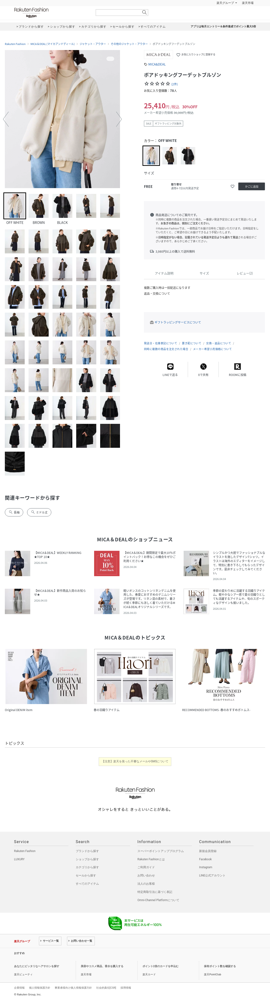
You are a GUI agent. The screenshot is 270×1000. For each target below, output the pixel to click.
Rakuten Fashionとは (151, 859)
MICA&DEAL (157, 64)
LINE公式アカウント (212, 875)
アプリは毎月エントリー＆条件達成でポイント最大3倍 (223, 26)
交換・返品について (218, 343)
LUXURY (19, 859)
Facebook (205, 859)
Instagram (205, 867)
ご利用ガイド (146, 867)
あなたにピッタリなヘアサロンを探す (36, 966)
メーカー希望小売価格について (212, 349)
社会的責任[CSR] (106, 987)
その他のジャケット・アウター (129, 44)
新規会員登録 (208, 851)
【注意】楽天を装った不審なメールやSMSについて (135, 761)
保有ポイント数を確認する (220, 966)
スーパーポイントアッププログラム (160, 851)
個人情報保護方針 (39, 987)
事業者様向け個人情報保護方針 (73, 987)
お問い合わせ (146, 875)
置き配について (191, 343)
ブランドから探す (87, 851)
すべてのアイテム (87, 883)
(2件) (174, 84)
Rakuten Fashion (51, 12)
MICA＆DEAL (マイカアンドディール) (52, 44)
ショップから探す (87, 859)
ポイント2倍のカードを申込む (160, 966)
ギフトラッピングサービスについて (178, 322)
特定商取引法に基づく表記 (154, 892)
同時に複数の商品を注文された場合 (166, 349)
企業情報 (19, 987)
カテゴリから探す (87, 867)
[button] (6, 119)
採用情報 (125, 987)
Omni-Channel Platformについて (158, 900)
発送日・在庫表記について (160, 343)
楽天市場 (248, 3)
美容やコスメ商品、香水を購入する (102, 966)
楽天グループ (225, 3)
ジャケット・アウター (93, 44)
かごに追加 (251, 186)
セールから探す (86, 875)
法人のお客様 (146, 883)
